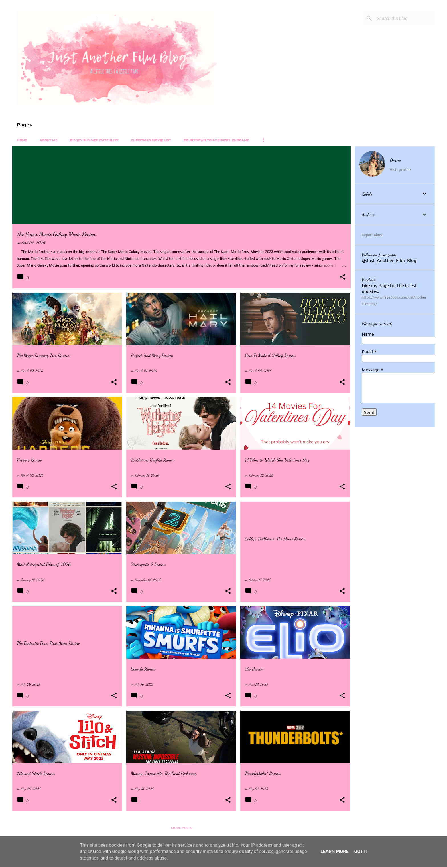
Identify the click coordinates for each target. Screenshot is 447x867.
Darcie (395, 160)
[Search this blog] (405, 18)
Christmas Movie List (151, 140)
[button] (342, 277)
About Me (48, 140)
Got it (361, 851)
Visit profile (400, 169)
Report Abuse (372, 235)
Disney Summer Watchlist (94, 140)
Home (22, 140)
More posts (181, 827)
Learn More (334, 851)
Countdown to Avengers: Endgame (216, 140)
